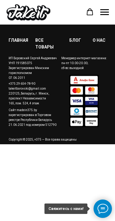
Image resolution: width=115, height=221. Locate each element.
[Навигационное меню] (104, 12)
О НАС (99, 40)
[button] (90, 12)
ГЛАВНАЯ (18, 40)
